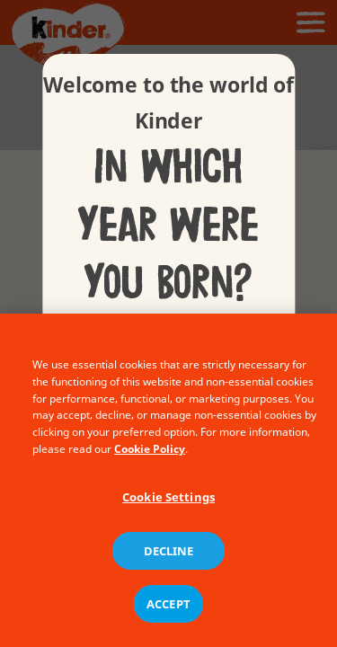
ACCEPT (168, 611)
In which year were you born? (168, 225)
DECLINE (169, 558)
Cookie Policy (149, 456)
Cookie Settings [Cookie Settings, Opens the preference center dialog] (168, 504)
